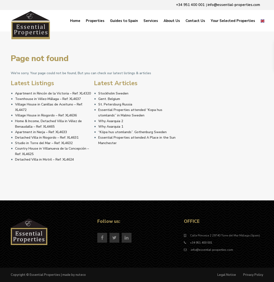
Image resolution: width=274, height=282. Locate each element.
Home (75, 20)
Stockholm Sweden (113, 93)
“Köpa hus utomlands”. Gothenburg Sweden (132, 132)
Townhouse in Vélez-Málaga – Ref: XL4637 (48, 99)
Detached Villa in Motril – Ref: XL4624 (44, 159)
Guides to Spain (124, 20)
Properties (95, 20)
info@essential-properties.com (211, 250)
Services (150, 20)
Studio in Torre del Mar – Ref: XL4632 (44, 143)
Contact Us (195, 20)
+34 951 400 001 (201, 243)
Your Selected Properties (233, 20)
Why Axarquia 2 (110, 121)
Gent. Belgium (109, 99)
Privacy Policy (253, 275)
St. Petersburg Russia (115, 104)
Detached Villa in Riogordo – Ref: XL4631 (46, 137)
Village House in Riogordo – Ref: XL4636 (46, 115)
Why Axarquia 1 (110, 126)
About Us (172, 20)
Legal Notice (226, 275)
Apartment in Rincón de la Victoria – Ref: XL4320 (53, 93)
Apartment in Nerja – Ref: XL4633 (41, 132)
